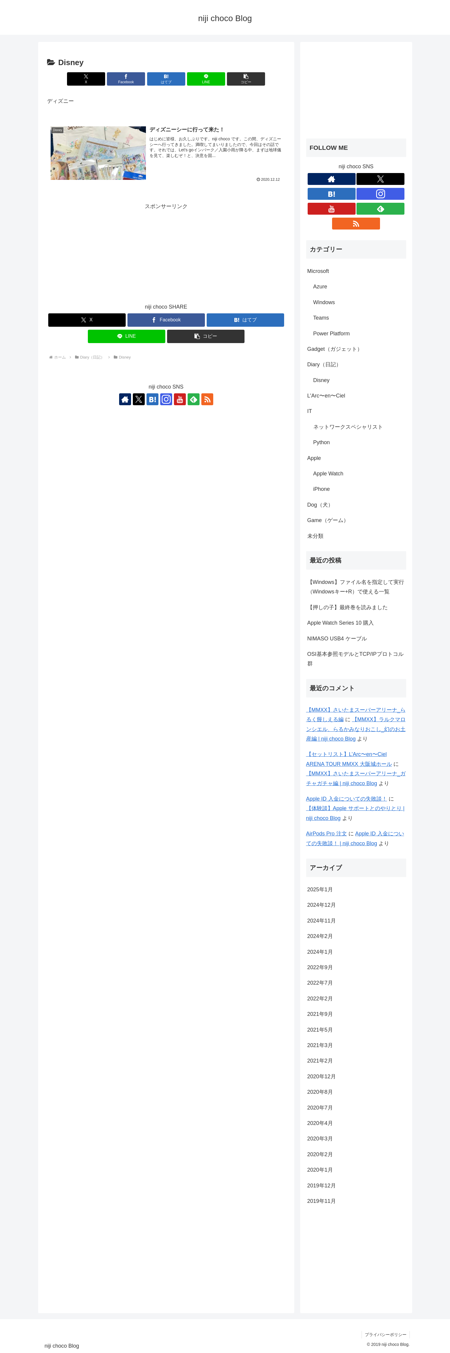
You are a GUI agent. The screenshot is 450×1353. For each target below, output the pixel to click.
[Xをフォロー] (139, 399)
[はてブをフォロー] (152, 399)
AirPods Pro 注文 (326, 834)
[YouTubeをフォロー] (180, 399)
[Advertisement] (166, 253)
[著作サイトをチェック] (125, 399)
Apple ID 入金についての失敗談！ (346, 799)
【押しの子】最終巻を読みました (347, 607)
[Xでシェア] (86, 79)
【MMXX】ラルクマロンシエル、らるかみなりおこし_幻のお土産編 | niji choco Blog (356, 729)
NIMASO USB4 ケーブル (337, 639)
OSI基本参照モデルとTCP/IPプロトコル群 (355, 659)
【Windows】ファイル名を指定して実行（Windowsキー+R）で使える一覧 (355, 587)
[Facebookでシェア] (126, 79)
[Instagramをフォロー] (166, 399)
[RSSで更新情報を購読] (207, 399)
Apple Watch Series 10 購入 (340, 623)
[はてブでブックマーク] (166, 79)
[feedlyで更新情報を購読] (194, 399)
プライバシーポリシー (386, 1334)
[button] (246, 79)
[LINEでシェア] (206, 79)
